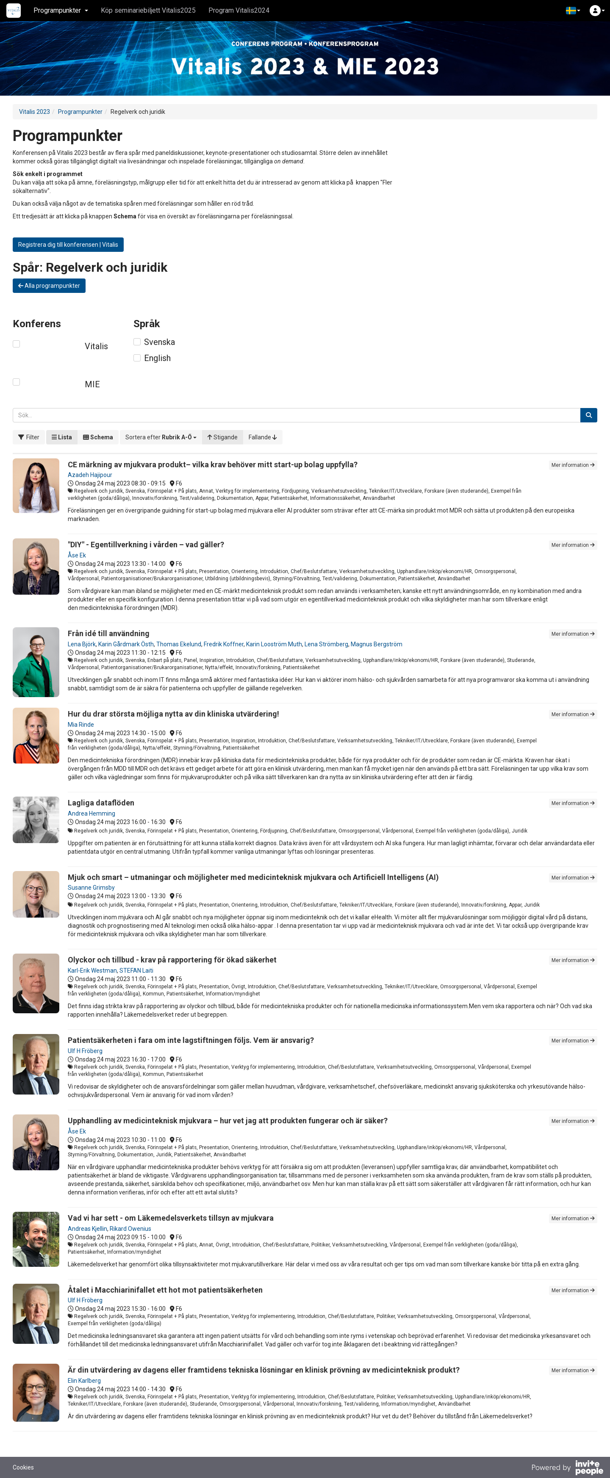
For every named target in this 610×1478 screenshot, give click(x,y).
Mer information (573, 465)
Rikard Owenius (130, 1228)
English (157, 358)
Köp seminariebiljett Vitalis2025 (148, 10)
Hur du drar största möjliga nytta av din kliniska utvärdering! (173, 713)
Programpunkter (80, 111)
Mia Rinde (81, 724)
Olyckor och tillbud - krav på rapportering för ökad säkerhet (172, 959)
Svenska (159, 342)
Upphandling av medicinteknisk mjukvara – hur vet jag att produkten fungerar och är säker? (228, 1120)
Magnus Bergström (376, 644)
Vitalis (96, 346)
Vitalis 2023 (34, 111)
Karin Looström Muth (274, 644)
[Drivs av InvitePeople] (567, 1468)
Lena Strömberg (326, 644)
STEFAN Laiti (136, 970)
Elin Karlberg (84, 1380)
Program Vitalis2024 (238, 10)
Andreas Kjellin (87, 1228)
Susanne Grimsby (91, 887)
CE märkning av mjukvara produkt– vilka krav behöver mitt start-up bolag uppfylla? (213, 464)
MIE (92, 384)
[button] (573, 10)
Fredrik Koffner (224, 644)
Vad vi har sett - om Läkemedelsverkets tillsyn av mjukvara (171, 1217)
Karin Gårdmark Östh (126, 644)
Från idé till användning (109, 633)
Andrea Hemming (91, 813)
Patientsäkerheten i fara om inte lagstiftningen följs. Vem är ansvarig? (191, 1040)
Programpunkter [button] (60, 10)
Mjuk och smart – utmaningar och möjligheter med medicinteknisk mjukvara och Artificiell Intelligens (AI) (253, 877)
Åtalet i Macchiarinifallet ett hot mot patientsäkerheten (165, 1289)
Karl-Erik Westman (92, 970)
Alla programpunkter (49, 285)
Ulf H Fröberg (85, 1051)
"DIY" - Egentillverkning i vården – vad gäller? (146, 544)
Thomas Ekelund (178, 644)
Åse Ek (77, 555)
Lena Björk (82, 644)
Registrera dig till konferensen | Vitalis (68, 244)
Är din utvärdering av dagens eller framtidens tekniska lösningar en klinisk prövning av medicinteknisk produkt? (264, 1369)
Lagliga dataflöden (101, 802)
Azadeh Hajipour (90, 475)
